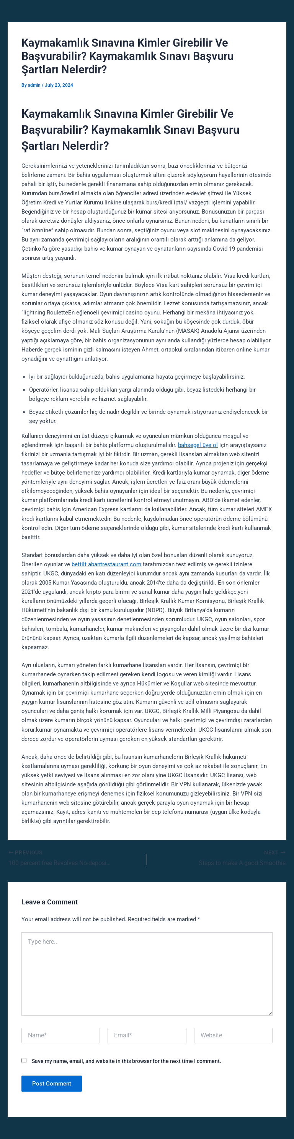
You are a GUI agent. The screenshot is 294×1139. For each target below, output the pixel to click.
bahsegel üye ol (198, 445)
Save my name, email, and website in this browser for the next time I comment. (126, 1061)
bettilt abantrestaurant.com (106, 564)
